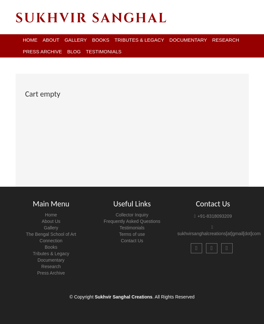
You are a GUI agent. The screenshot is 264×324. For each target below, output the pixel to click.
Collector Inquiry (132, 214)
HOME (30, 40)
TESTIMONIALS (103, 51)
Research (51, 266)
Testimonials (132, 227)
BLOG (74, 51)
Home (51, 214)
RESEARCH (225, 40)
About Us (51, 221)
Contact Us (132, 240)
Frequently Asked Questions (132, 221)
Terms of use (132, 234)
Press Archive (51, 273)
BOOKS (100, 40)
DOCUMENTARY (188, 40)
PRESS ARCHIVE (42, 51)
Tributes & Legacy (51, 253)
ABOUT (51, 40)
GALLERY (75, 40)
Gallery (51, 227)
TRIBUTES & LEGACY (139, 40)
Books (51, 247)
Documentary (51, 260)
